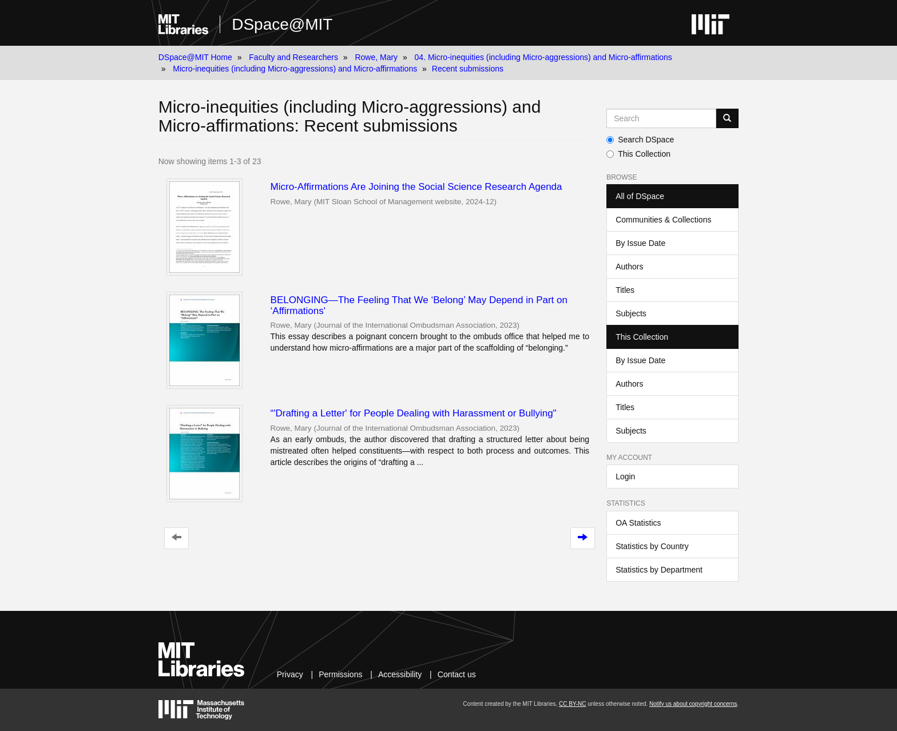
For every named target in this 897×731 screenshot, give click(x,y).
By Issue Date (640, 243)
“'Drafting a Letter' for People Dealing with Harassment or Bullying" (414, 413)
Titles (625, 290)
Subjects (631, 313)
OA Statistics (638, 522)
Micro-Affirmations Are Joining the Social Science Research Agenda (416, 186)
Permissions (340, 674)
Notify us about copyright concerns (693, 704)
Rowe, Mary (376, 57)
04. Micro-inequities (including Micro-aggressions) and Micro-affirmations (543, 57)
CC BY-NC (572, 704)
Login (625, 476)
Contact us (457, 674)
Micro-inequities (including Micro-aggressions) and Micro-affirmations (295, 68)
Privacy (290, 674)
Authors (629, 266)
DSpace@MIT (282, 24)
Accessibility (400, 674)
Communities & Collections (663, 219)
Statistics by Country (652, 546)
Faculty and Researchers (293, 57)
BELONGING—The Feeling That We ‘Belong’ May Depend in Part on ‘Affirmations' (419, 305)
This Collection (638, 153)
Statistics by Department (659, 569)
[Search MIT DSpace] (661, 118)
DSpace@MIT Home (195, 57)
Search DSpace (640, 139)
